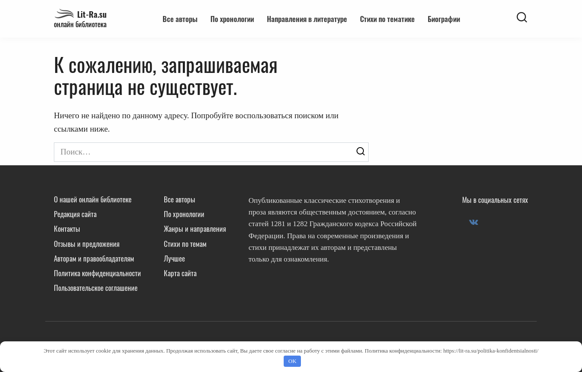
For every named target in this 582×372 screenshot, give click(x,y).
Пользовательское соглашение (96, 287)
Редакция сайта (75, 213)
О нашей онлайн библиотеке (92, 199)
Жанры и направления (195, 228)
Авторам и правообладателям (94, 258)
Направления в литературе (307, 18)
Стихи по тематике (387, 18)
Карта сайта (180, 273)
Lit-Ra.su (91, 14)
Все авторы (180, 18)
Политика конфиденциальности (97, 273)
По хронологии (232, 18)
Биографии (444, 18)
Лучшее (174, 258)
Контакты (67, 228)
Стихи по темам (185, 243)
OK (292, 361)
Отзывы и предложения (86, 243)
